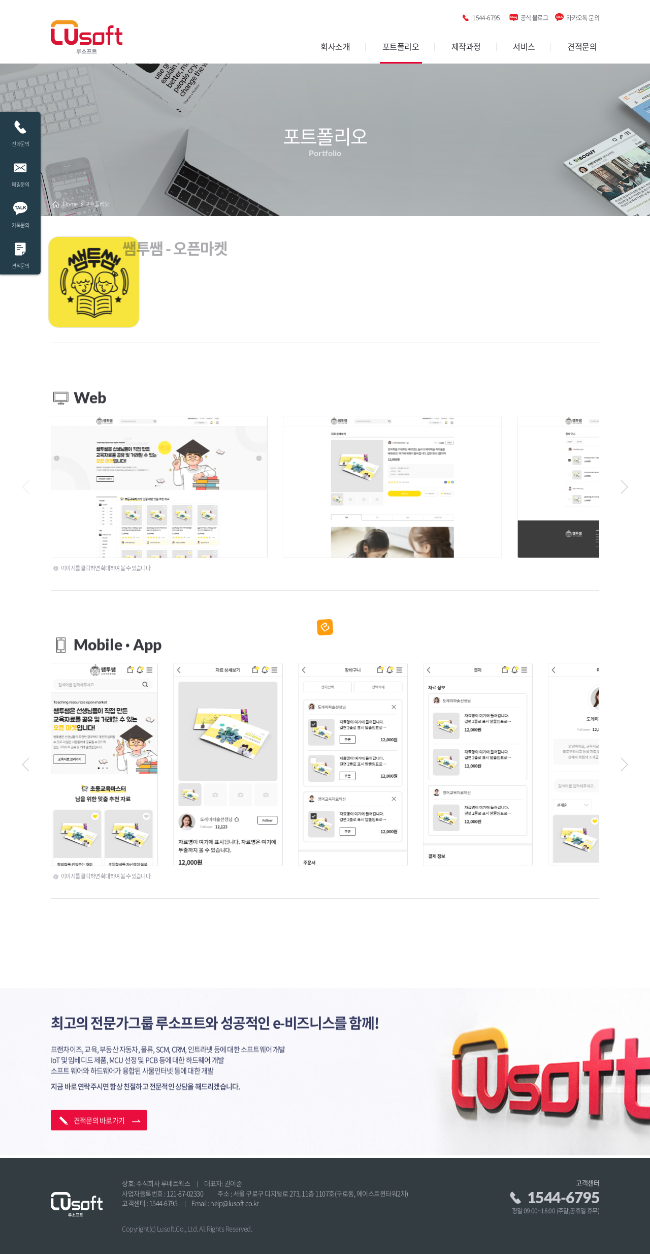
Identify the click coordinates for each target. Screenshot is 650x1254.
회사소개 (335, 46)
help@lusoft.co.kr (234, 1203)
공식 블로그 (534, 16)
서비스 (524, 46)
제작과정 (466, 46)
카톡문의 (20, 212)
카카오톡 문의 (582, 16)
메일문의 (20, 171)
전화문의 (20, 130)
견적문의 (582, 46)
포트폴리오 (400, 46)
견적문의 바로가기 (99, 1095)
